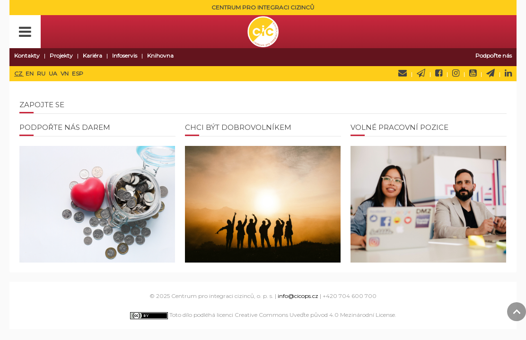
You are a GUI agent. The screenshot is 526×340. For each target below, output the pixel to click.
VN (65, 73)
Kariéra (92, 55)
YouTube (472, 73)
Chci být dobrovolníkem (238, 127)
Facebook (438, 73)
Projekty (61, 55)
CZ (19, 73)
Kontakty (27, 55)
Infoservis (124, 55)
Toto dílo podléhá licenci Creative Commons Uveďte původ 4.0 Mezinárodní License (262, 314)
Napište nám (402, 73)
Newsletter (421, 73)
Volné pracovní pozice (399, 127)
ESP (77, 73)
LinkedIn (508, 73)
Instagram (455, 73)
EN (30, 73)
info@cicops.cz (298, 295)
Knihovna (160, 55)
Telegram (490, 73)
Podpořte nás (493, 55)
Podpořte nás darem (64, 127)
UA (54, 73)
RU (42, 73)
